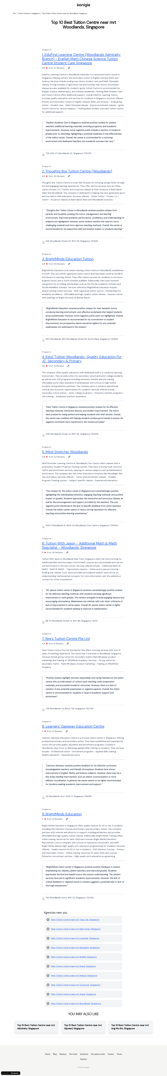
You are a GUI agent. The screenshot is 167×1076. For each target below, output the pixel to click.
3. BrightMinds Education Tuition (68, 259)
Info (14, 13)
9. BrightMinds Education (62, 814)
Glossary (62, 1054)
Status (47, 1054)
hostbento (84, 1054)
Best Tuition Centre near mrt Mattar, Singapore (74, 975)
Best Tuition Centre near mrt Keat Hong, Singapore (75, 929)
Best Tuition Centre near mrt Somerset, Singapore (75, 984)
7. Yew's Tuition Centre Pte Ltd (66, 638)
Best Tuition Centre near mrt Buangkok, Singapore (75, 947)
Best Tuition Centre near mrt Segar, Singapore (73, 994)
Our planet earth (98, 1054)
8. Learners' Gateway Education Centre (73, 726)
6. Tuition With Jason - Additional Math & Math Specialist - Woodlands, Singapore (79, 545)
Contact (111, 1054)
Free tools (73, 1054)
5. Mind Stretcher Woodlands (65, 452)
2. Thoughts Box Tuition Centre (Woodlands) (77, 171)
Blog (55, 1054)
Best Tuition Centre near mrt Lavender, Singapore (75, 938)
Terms (119, 1054)
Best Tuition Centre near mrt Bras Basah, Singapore (76, 1003)
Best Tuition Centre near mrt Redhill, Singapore (74, 957)
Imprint (83, 1059)
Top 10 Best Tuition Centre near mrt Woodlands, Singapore (64, 13)
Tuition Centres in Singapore (29, 13)
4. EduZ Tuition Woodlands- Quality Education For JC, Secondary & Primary (82, 359)
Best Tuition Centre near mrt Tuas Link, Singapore (75, 919)
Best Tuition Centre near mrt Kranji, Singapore (73, 966)
